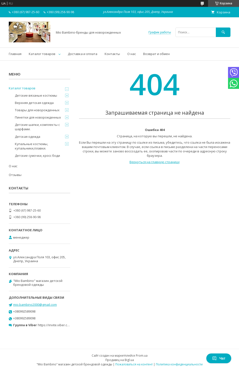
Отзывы (15, 175)
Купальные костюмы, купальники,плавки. (31, 146)
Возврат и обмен (156, 54)
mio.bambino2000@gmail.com (35, 304)
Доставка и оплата (82, 54)
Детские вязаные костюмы (36, 95)
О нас (131, 54)
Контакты (112, 54)
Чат (218, 358)
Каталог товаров (42, 54)
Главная (15, 54)
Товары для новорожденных (37, 110)
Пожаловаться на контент (134, 364)
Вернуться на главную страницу (154, 162)
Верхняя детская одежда (34, 103)
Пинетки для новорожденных (38, 117)
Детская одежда (27, 136)
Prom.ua (142, 355)
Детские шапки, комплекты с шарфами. (37, 126)
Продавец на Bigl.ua (119, 360)
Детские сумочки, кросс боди (37, 155)
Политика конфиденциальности (179, 364)
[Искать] (223, 32)
